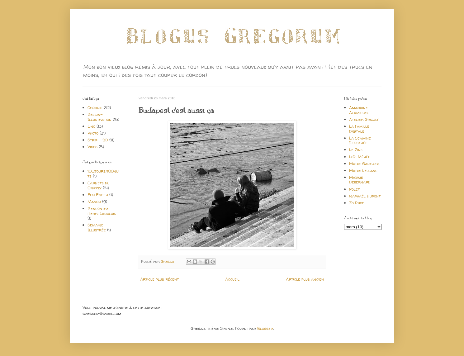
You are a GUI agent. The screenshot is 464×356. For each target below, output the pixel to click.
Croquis (95, 107)
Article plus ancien (305, 279)
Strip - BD (98, 140)
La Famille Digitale (359, 128)
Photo (93, 133)
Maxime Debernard (359, 179)
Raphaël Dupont (365, 196)
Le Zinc (356, 149)
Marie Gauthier (364, 163)
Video (92, 147)
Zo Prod (356, 203)
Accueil (232, 279)
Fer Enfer (98, 194)
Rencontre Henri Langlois (102, 211)
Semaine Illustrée (97, 227)
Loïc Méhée (359, 156)
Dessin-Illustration (99, 117)
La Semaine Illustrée (360, 140)
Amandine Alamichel (359, 110)
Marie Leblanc (363, 170)
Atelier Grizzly (364, 119)
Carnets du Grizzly (98, 185)
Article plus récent (159, 279)
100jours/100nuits (103, 173)
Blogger (265, 328)
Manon (94, 201)
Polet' (354, 189)
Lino (91, 126)
